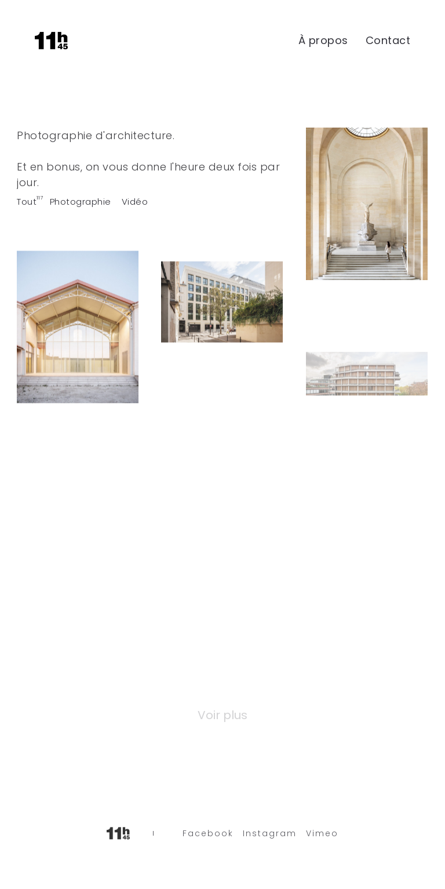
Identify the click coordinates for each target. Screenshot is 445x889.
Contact (388, 40)
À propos (323, 40)
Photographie (80, 201)
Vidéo (135, 201)
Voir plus (222, 715)
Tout (27, 201)
